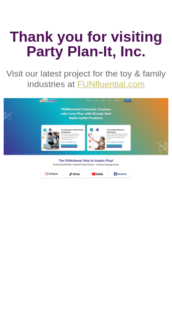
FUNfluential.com (110, 84)
